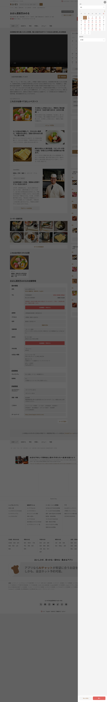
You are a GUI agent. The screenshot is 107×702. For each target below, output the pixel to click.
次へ (99, 698)
